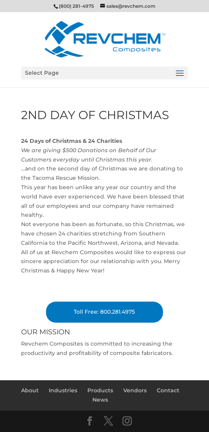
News (100, 399)
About (30, 390)
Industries (63, 390)
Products (100, 390)
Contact (168, 390)
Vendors (135, 390)
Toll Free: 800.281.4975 (104, 311)
